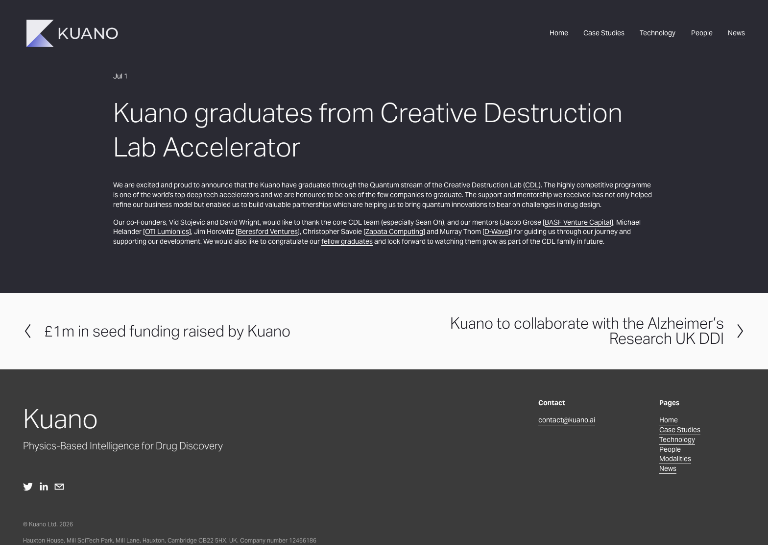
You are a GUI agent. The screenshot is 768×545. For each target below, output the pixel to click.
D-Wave (496, 231)
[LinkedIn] (43, 487)
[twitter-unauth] (28, 487)
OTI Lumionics (167, 231)
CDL (532, 185)
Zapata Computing (394, 231)
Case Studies (603, 32)
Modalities (675, 458)
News (736, 32)
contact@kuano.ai (566, 419)
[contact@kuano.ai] (59, 487)
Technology (657, 32)
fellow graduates (347, 241)
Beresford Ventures (268, 231)
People (702, 32)
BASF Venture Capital (578, 222)
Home (559, 32)
